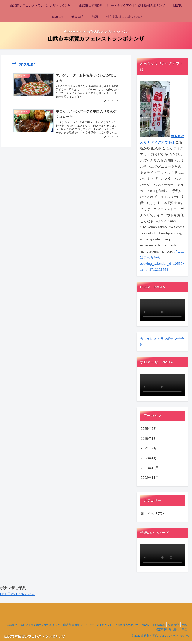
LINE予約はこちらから (17, 594)
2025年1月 (149, 438)
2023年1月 (149, 458)
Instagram (167, 624)
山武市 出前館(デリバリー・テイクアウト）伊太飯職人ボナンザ (108, 624)
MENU (153, 624)
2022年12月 (150, 468)
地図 (149, 629)
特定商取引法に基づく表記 (171, 629)
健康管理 (182, 624)
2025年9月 (149, 429)
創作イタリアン (152, 513)
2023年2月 (149, 448)
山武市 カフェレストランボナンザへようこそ (39, 624)
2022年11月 (150, 478)
